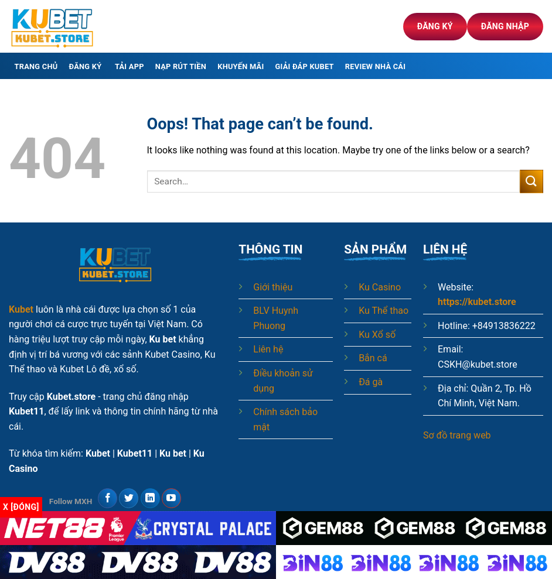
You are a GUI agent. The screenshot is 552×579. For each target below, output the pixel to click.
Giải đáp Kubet (304, 66)
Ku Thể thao (383, 310)
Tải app (129, 66)
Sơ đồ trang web (457, 435)
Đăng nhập (505, 26)
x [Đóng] (21, 507)
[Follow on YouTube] (171, 498)
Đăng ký (435, 26)
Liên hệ (268, 349)
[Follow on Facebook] (107, 498)
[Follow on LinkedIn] (150, 498)
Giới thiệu (272, 287)
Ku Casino (380, 287)
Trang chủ (36, 66)
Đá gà (371, 382)
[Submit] (531, 181)
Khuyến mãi (240, 66)
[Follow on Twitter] (128, 498)
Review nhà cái (375, 66)
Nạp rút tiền (180, 66)
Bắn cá (373, 358)
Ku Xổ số (377, 334)
